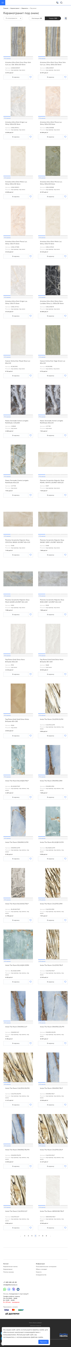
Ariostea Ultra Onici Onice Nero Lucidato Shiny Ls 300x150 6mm (52, 302)
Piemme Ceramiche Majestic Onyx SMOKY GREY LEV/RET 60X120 (52, 541)
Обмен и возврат (41, 1269)
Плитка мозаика (8, 1272)
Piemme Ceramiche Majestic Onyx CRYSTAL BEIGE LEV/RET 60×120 (17, 541)
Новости (38, 1272)
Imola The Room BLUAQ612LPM (52, 842)
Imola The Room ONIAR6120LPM (52, 1027)
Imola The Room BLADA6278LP (17, 904)
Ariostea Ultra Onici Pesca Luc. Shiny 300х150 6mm (51, 123)
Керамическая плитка (10, 1266)
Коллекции (37, 18)
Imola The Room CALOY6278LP (51, 965)
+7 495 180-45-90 (10, 1282)
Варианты (25, 8)
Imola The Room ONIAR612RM (51, 781)
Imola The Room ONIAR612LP (16, 1027)
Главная (5, 8)
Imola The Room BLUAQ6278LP (17, 781)
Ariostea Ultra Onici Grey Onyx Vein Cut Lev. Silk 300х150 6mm (18, 63)
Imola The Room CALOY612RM (51, 904)
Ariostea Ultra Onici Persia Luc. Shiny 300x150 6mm (51, 183)
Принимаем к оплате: (10, 1307)
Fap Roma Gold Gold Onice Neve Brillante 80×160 (51, 661)
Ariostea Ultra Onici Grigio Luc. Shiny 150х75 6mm (16, 302)
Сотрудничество (41, 1275)
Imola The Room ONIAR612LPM (16, 842)
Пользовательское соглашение (46, 1266)
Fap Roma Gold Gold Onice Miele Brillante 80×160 (17, 720)
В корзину (15, 77)
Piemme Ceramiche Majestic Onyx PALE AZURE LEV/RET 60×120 (17, 601)
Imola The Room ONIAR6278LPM (17, 1150)
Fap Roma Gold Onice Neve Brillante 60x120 (15, 661)
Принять (43, 1342)
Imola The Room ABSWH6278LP (52, 1211)
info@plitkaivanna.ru (10, 1285)
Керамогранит (14, 8)
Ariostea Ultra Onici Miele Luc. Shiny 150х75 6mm (51, 243)
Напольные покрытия (35, 1325)
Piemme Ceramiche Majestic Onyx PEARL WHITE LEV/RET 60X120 (52, 481)
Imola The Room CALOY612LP (16, 1211)
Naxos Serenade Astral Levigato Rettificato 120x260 (16, 422)
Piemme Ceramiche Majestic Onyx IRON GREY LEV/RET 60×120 (52, 601)
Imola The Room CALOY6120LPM (17, 1088)
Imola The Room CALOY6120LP (51, 1150)
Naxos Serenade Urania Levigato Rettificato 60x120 (16, 481)
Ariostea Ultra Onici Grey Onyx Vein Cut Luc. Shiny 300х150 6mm (53, 63)
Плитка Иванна (10, 2)
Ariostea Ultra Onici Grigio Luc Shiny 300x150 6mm (16, 123)
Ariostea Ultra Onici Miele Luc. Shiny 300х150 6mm (16, 183)
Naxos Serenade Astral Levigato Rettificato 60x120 (51, 422)
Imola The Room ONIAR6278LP (51, 1088)
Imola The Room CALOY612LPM (51, 719)
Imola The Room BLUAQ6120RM (17, 965)
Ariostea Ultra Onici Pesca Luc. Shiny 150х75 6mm (16, 243)
